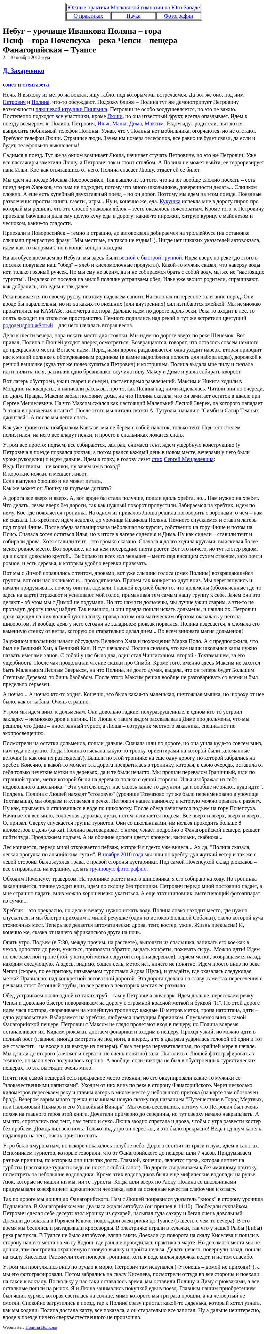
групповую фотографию (118, 869)
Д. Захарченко (23, 70)
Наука (133, 16)
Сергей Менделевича (188, 459)
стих (157, 459)
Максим (154, 123)
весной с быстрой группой (150, 258)
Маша (119, 123)
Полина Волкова (41, 1327)
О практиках (88, 16)
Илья (104, 123)
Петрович (14, 102)
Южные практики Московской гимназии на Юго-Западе (133, 7)
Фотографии (178, 16)
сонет (9, 85)
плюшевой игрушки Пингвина (71, 109)
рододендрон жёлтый (28, 325)
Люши (115, 116)
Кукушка (170, 201)
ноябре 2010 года (123, 854)
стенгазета (36, 85)
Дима (135, 123)
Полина (41, 102)
